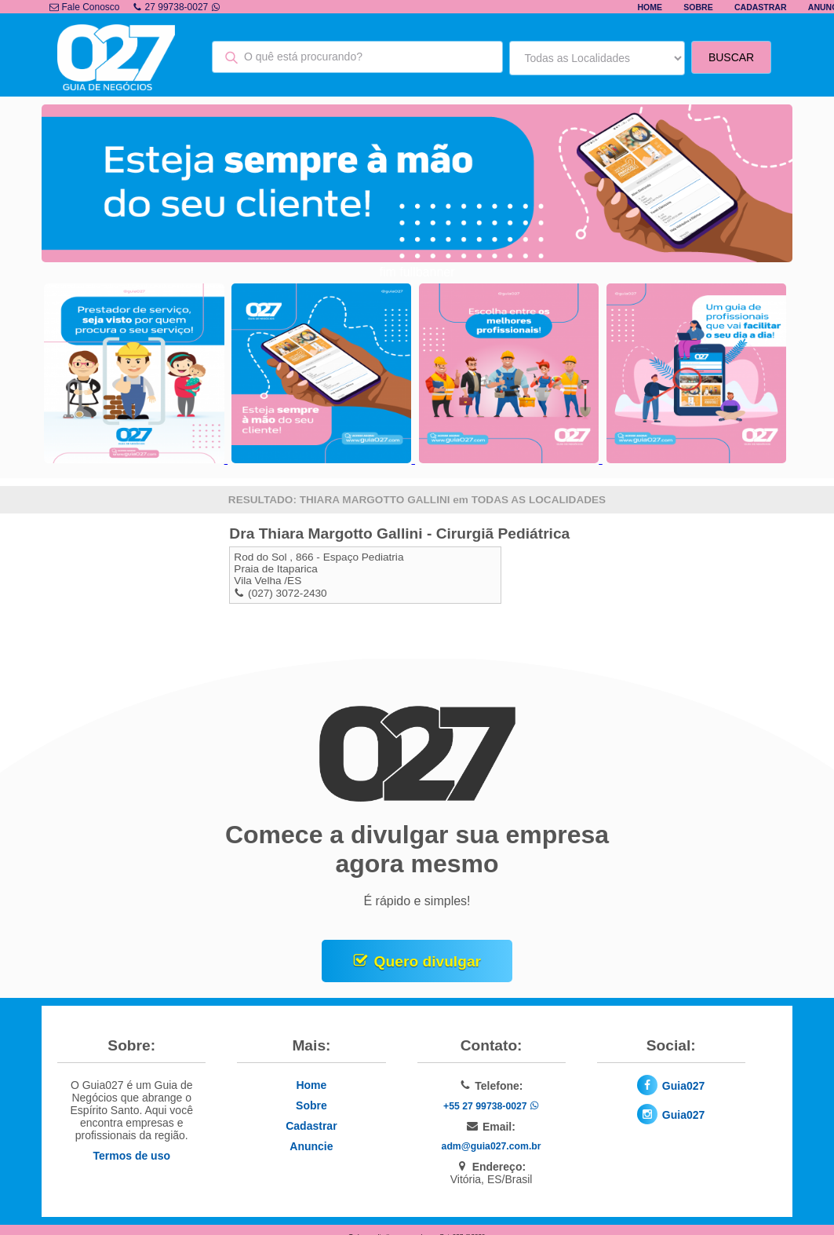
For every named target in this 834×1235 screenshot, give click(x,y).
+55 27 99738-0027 (491, 1106)
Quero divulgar (427, 961)
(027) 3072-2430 (287, 593)
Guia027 (683, 1086)
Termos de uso (131, 1155)
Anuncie (311, 1146)
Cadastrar (760, 7)
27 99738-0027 (177, 7)
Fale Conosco (84, 7)
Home (649, 7)
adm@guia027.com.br (491, 1146)
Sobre (697, 7)
